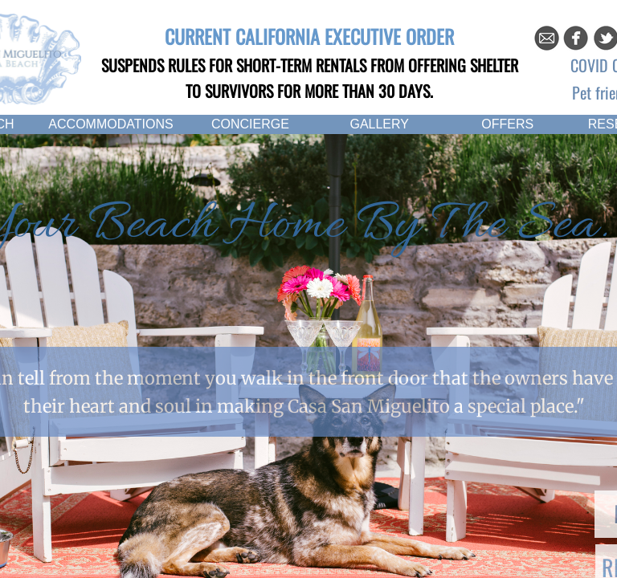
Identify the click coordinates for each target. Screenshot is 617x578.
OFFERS (507, 124)
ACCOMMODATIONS (110, 124)
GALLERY (379, 124)
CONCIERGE (250, 124)
